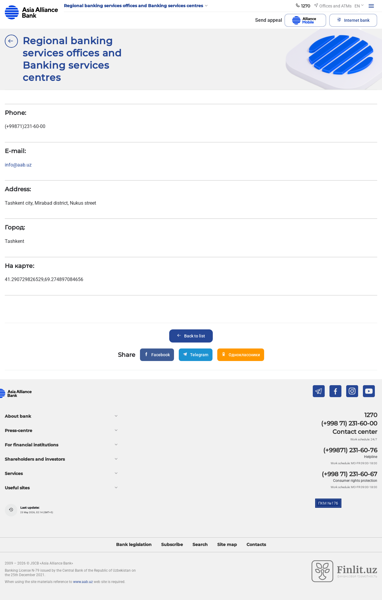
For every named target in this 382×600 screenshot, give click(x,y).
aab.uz (31, 12)
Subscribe (172, 544)
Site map (227, 544)
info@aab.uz (18, 165)
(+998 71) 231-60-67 (349, 474)
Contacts (256, 544)
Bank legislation (134, 544)
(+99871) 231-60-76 (350, 450)
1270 (370, 415)
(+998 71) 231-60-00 (349, 423)
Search (200, 544)
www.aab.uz (83, 582)
